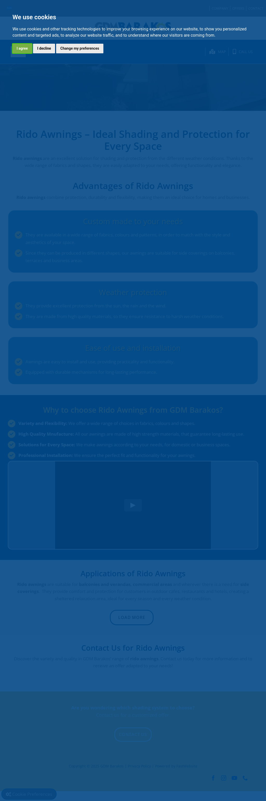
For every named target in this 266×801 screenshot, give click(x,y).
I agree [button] (22, 48)
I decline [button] (44, 48)
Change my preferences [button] (79, 48)
